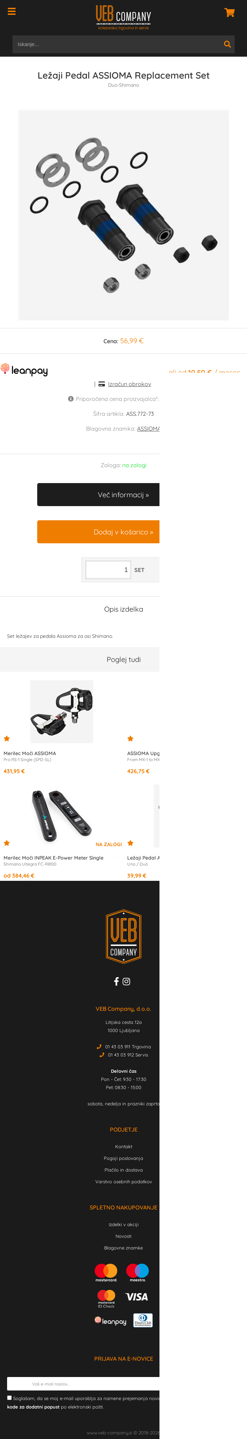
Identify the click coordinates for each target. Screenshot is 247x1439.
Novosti (123, 1236)
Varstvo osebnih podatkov (123, 1181)
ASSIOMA (149, 428)
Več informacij (121, 494)
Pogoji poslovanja (123, 1158)
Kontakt (123, 1146)
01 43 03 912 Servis (128, 1055)
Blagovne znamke (123, 1248)
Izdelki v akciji (124, 1224)
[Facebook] (118, 983)
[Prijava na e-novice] (233, 1383)
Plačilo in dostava (124, 1170)
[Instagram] (128, 983)
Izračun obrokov (129, 383)
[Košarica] (227, 12)
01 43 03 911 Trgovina (128, 1046)
